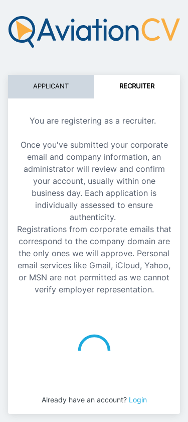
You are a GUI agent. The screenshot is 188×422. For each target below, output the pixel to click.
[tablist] (94, 86)
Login (138, 399)
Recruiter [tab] (136, 86)
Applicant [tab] (51, 86)
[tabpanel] (94, 200)
